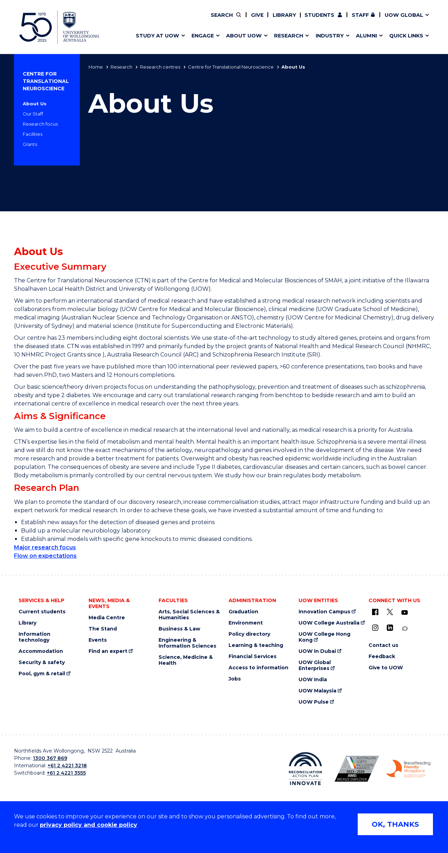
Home (96, 67)
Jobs (235, 679)
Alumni (140, 20)
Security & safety (42, 662)
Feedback (382, 657)
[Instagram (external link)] (375, 627)
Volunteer (260, 20)
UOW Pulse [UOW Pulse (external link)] (314, 702)
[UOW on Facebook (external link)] (375, 612)
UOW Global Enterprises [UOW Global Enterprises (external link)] (315, 665)
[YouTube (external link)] (404, 613)
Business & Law (179, 629)
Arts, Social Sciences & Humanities (189, 615)
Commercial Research (347, 20)
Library (284, 15)
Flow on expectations (45, 555)
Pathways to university (163, 20)
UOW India (313, 680)
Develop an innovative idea (168, 20)
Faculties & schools (157, 20)
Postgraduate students (354, 20)
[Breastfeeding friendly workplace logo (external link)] (408, 768)
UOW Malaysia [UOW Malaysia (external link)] (317, 691)
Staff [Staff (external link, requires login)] (360, 15)
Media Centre (107, 618)
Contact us (371, 20)
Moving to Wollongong (254, 20)
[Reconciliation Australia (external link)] (305, 768)
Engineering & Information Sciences (187, 643)
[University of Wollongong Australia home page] (59, 27)
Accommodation (41, 651)
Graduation (243, 612)
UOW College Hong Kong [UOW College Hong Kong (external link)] (324, 637)
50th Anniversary (348, 20)
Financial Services (252, 657)
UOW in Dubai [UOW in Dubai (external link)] (317, 651)
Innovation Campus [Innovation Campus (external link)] (324, 612)
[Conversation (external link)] (404, 628)
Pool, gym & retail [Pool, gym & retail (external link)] (42, 674)
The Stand (103, 629)
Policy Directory (256, 20)
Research (121, 67)
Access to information (258, 668)
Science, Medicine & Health (186, 660)
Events (98, 640)
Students (319, 15)
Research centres (160, 67)
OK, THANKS (395, 824)
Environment (246, 623)
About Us (35, 103)
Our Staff (33, 114)
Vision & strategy (238, 20)
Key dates (145, 20)
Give (257, 15)
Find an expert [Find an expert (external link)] (260, 20)
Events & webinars (156, 20)
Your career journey (249, 20)
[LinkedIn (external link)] (390, 627)
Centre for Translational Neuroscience (231, 67)
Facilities (32, 134)
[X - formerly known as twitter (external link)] (390, 612)
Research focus (40, 124)
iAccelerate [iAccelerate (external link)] (354, 20)
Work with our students (260, 20)
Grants (30, 144)
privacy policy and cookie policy (88, 825)
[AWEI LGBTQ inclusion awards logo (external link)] (357, 769)
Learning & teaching (256, 645)
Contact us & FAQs (352, 20)
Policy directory (249, 634)
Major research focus (45, 547)
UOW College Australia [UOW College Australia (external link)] (329, 623)
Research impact (154, 20)
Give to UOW (386, 668)
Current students (42, 612)
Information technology (34, 637)
